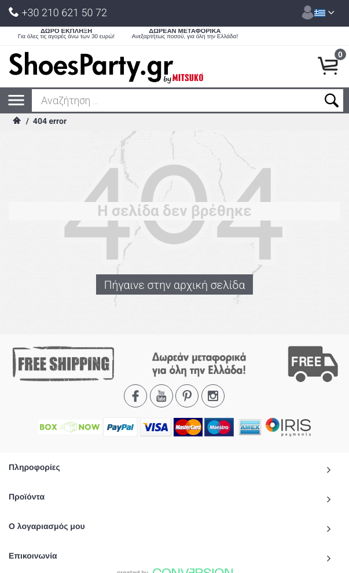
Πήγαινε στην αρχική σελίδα (174, 285)
